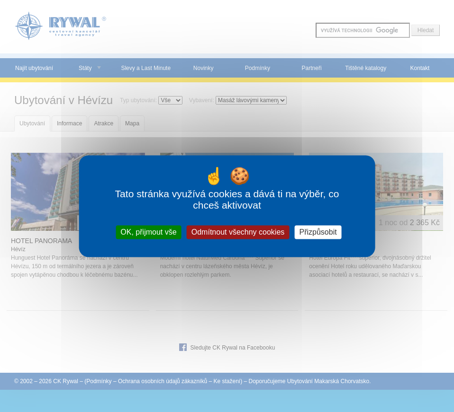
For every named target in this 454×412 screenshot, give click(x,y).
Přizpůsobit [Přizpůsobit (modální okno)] (317, 232)
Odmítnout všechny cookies (238, 232)
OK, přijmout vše (148, 232)
